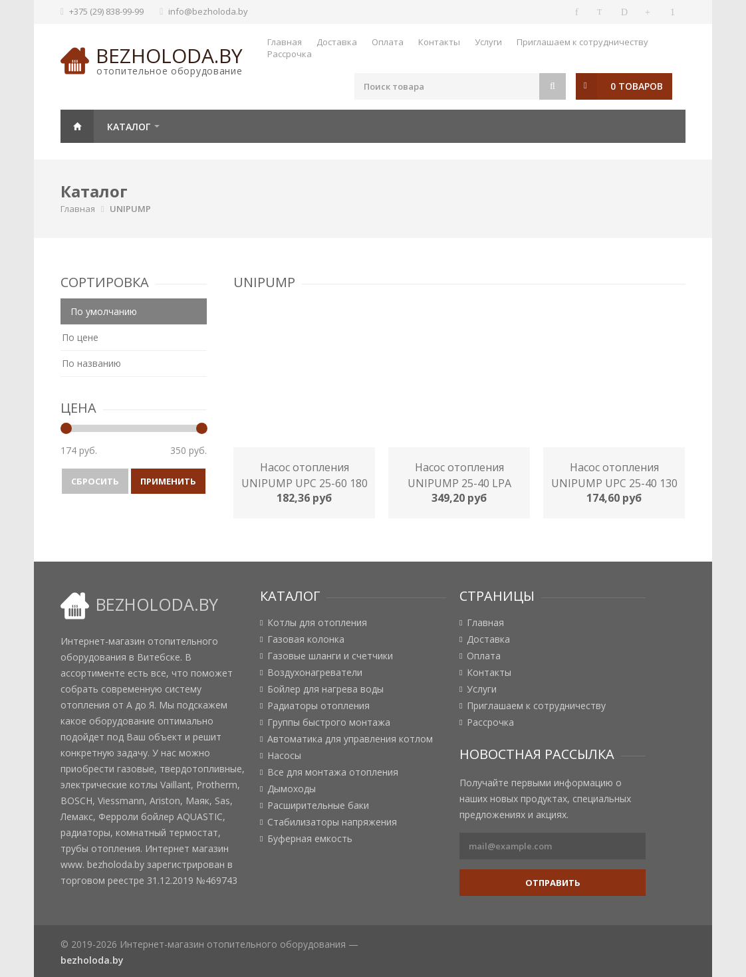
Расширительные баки (318, 806)
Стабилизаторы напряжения (332, 822)
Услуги (488, 42)
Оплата (388, 42)
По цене (80, 337)
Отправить (552, 883)
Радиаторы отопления (318, 706)
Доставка (336, 42)
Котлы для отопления (317, 623)
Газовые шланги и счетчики (330, 656)
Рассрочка (289, 54)
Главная (284, 42)
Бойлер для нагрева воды (325, 689)
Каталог (128, 126)
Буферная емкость (309, 839)
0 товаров (636, 86)
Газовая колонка (305, 639)
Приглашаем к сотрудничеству (582, 42)
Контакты (439, 42)
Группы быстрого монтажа (328, 722)
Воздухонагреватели (314, 673)
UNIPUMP (130, 209)
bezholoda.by (169, 55)
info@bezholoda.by (208, 11)
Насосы (284, 756)
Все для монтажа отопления (332, 772)
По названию (91, 363)
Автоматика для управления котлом (350, 739)
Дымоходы (291, 789)
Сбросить (95, 481)
